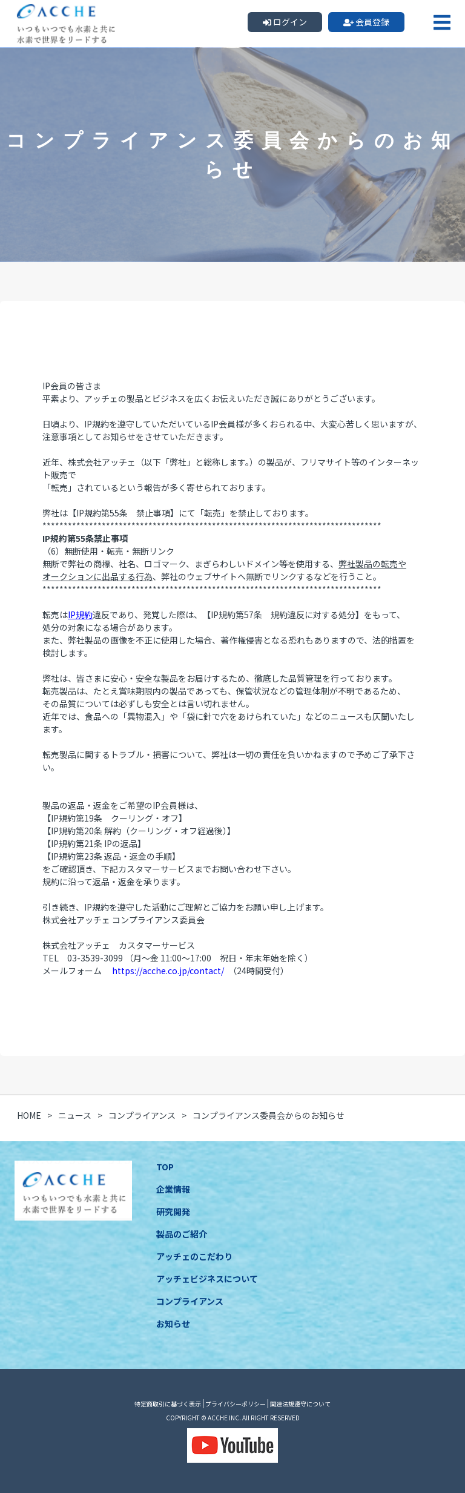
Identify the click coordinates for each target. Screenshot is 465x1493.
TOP (165, 1167)
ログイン (285, 22)
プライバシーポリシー (235, 1403)
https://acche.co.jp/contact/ (168, 970)
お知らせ (173, 1323)
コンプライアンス (189, 1301)
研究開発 (173, 1211)
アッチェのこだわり (194, 1256)
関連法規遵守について (300, 1403)
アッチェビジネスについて (207, 1279)
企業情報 (173, 1189)
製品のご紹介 (181, 1234)
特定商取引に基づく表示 (167, 1403)
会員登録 (366, 22)
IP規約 (80, 614)
